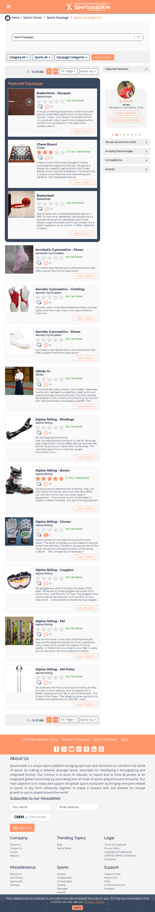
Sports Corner (32, 17)
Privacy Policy (94, 902)
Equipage (62, 888)
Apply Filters (102, 57)
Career (14, 852)
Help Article (110, 877)
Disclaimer (110, 859)
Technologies (64, 881)
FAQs (107, 881)
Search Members (105, 739)
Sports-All (42, 57)
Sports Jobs (16, 881)
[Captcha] (40, 816)
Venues (61, 874)
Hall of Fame (64, 848)
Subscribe (22, 828)
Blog (124, 739)
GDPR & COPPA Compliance (120, 855)
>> (55, 71)
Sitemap (14, 885)
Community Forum (114, 885)
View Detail (82, 131)
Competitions (64, 877)
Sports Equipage (58, 17)
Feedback (109, 888)
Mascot (14, 855)
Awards (61, 885)
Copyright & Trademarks (118, 852)
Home (15, 17)
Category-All (18, 57)
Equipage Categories (72, 57)
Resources (16, 874)
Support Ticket (112, 874)
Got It (77, 908)
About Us (15, 844)
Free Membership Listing (40, 739)
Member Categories (75, 739)
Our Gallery (16, 877)
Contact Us (16, 848)
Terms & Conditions (115, 844)
